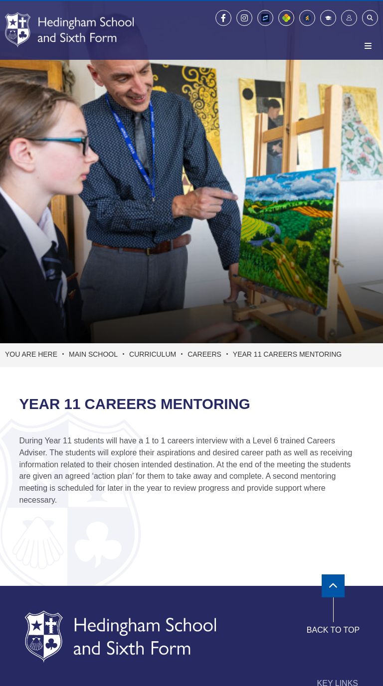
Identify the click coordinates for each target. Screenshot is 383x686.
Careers (204, 354)
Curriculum (152, 354)
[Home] (69, 29)
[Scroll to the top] (333, 585)
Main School (93, 354)
